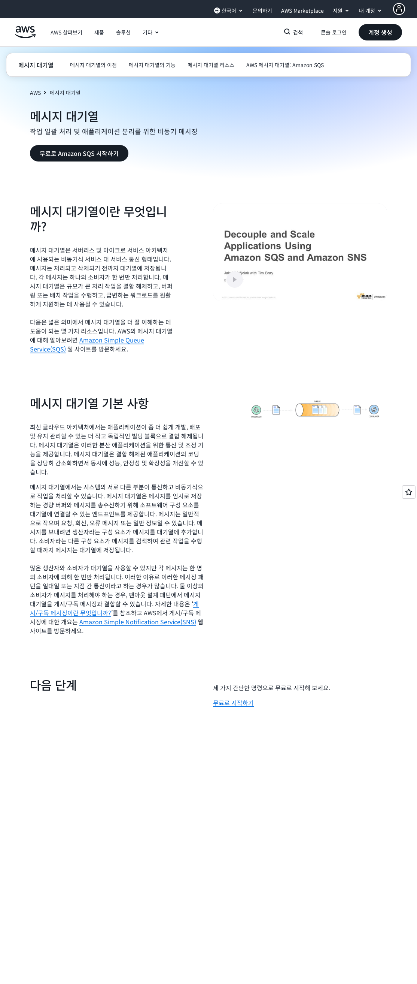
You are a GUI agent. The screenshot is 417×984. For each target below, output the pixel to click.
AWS (35, 92)
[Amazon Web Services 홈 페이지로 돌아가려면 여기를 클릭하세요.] (25, 36)
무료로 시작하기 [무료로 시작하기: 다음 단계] (233, 702)
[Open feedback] (409, 492)
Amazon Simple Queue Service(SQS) (87, 344)
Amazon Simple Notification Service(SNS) (137, 621)
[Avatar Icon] (399, 9)
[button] (66, 32)
